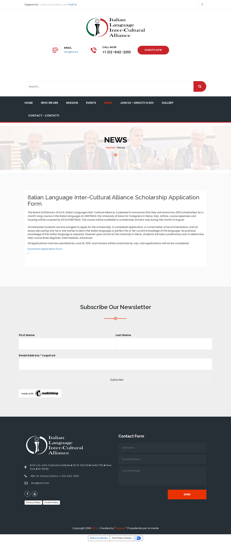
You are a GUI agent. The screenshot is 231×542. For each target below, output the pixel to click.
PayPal (72, 4)
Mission (72, 103)
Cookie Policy (51, 502)
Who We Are (49, 103)
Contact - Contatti (43, 115)
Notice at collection (99, 538)
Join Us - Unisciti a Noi (137, 103)
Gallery (167, 103)
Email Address (37, 355)
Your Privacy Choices (122, 538)
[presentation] (147, 494)
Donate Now (153, 50)
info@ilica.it (71, 52)
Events (91, 103)
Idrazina (121, 528)
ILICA (94, 528)
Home (29, 103)
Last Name (123, 335)
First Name (27, 335)
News (108, 103)
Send (187, 494)
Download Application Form (44, 249)
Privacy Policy (33, 502)
